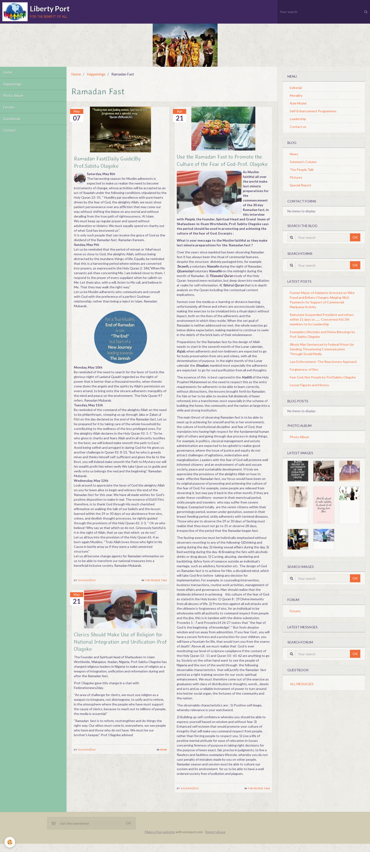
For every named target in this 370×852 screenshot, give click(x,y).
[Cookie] (10, 842)
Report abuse (215, 840)
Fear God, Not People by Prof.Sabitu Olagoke (323, 377)
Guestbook (12, 123)
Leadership (298, 119)
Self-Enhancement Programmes (313, 111)
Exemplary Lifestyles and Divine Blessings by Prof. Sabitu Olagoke (322, 334)
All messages (302, 684)
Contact (10, 135)
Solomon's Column (303, 162)
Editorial (296, 88)
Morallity (296, 95)
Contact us (298, 127)
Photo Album (14, 98)
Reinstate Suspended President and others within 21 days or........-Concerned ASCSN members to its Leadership (322, 319)
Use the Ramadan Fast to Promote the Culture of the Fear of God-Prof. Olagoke (223, 164)
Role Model (298, 103)
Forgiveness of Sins (304, 369)
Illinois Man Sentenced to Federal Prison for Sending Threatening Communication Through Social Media (322, 349)
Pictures (296, 177)
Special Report (300, 185)
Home (8, 73)
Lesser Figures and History (309, 385)
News (163, 751)
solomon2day (87, 581)
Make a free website (160, 840)
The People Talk (156, 581)
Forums (10, 110)
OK (355, 237)
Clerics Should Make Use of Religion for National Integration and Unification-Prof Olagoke (118, 643)
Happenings (13, 85)
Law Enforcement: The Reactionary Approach (323, 362)
